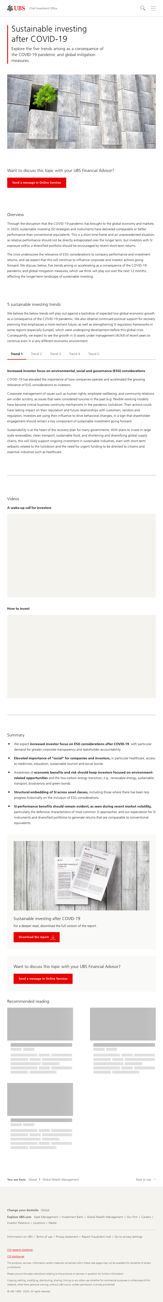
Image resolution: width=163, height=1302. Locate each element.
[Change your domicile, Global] (45, 1210)
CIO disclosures (15, 1256)
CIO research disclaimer (20, 1249)
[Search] (143, 8)
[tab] (16, 354)
